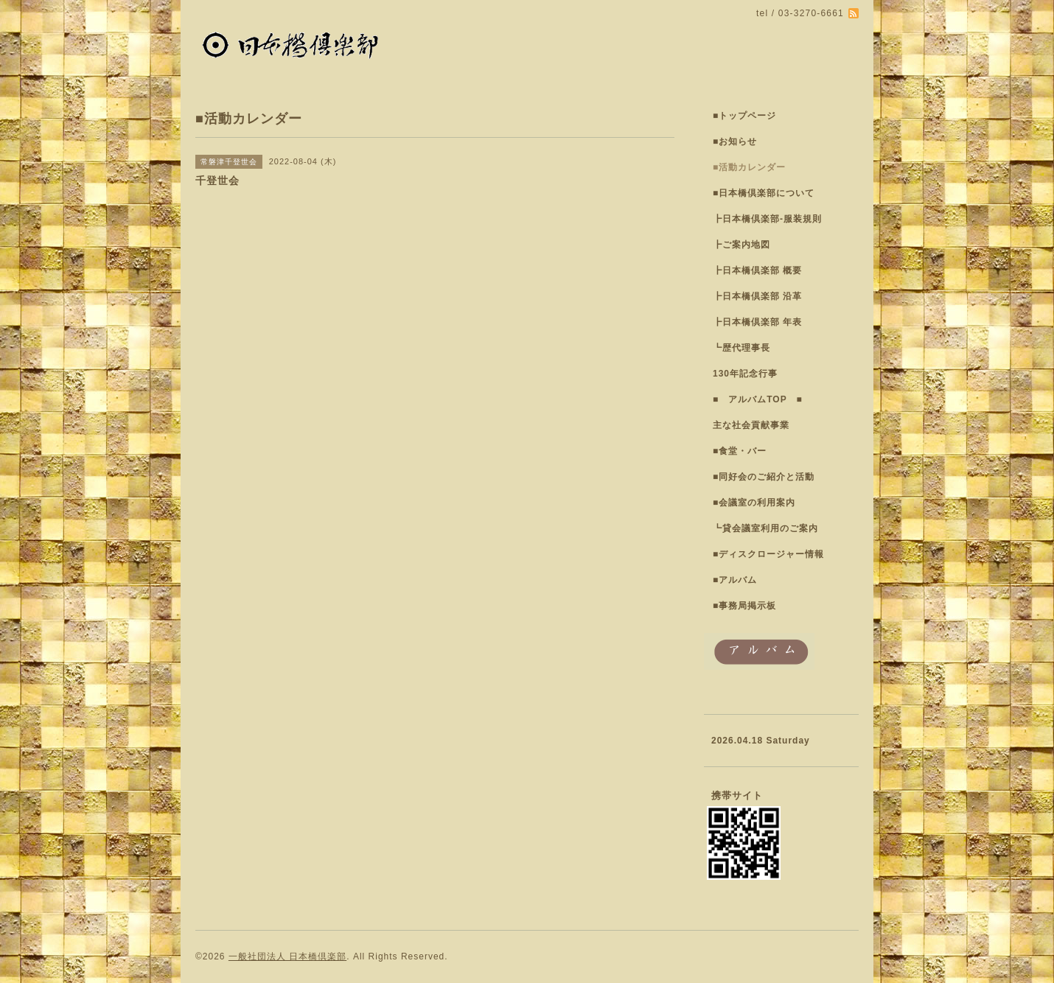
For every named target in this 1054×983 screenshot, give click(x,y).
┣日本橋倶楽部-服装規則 (767, 219)
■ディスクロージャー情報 (768, 554)
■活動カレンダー (749, 167)
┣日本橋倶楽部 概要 (757, 270)
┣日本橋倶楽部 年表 (757, 322)
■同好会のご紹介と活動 (763, 477)
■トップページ (744, 116)
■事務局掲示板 (744, 606)
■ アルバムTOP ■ (758, 399)
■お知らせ (735, 141)
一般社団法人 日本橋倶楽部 (287, 956)
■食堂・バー (740, 451)
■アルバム (735, 580)
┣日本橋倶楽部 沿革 (757, 296)
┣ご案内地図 (741, 244)
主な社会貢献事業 (751, 425)
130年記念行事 (745, 373)
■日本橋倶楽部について (763, 193)
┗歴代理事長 (741, 348)
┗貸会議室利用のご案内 (765, 528)
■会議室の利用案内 (754, 502)
